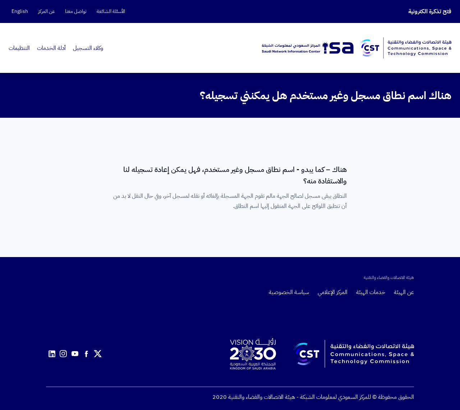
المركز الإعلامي (333, 292)
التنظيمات (19, 48)
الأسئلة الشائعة (111, 11)
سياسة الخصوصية (289, 292)
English (20, 11)
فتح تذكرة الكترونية (429, 11)
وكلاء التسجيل (88, 48)
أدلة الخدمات (51, 48)
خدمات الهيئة (370, 292)
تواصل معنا (76, 11)
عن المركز (46, 11)
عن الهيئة (404, 292)
